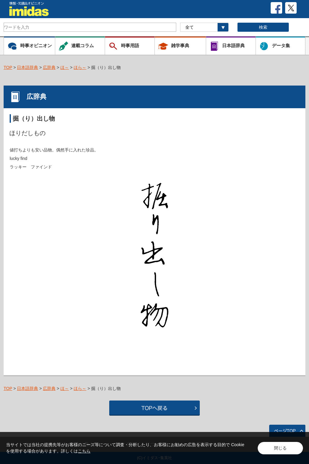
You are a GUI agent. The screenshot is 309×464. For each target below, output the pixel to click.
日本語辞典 (27, 67)
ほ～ (64, 67)
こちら (84, 451)
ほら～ (80, 67)
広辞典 (49, 67)
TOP (8, 67)
